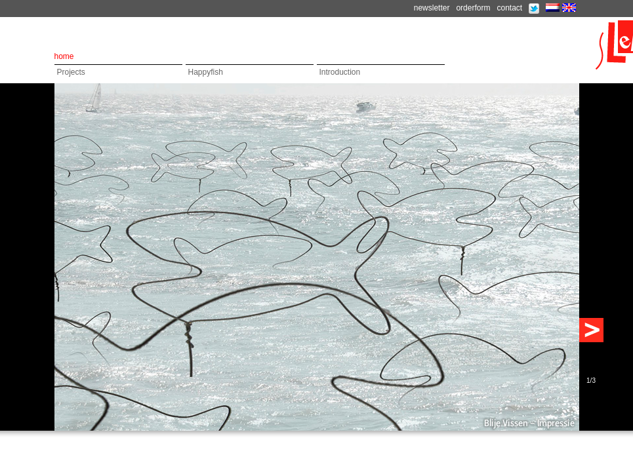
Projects (71, 72)
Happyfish (205, 72)
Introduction (340, 72)
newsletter (432, 7)
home (64, 56)
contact (509, 7)
